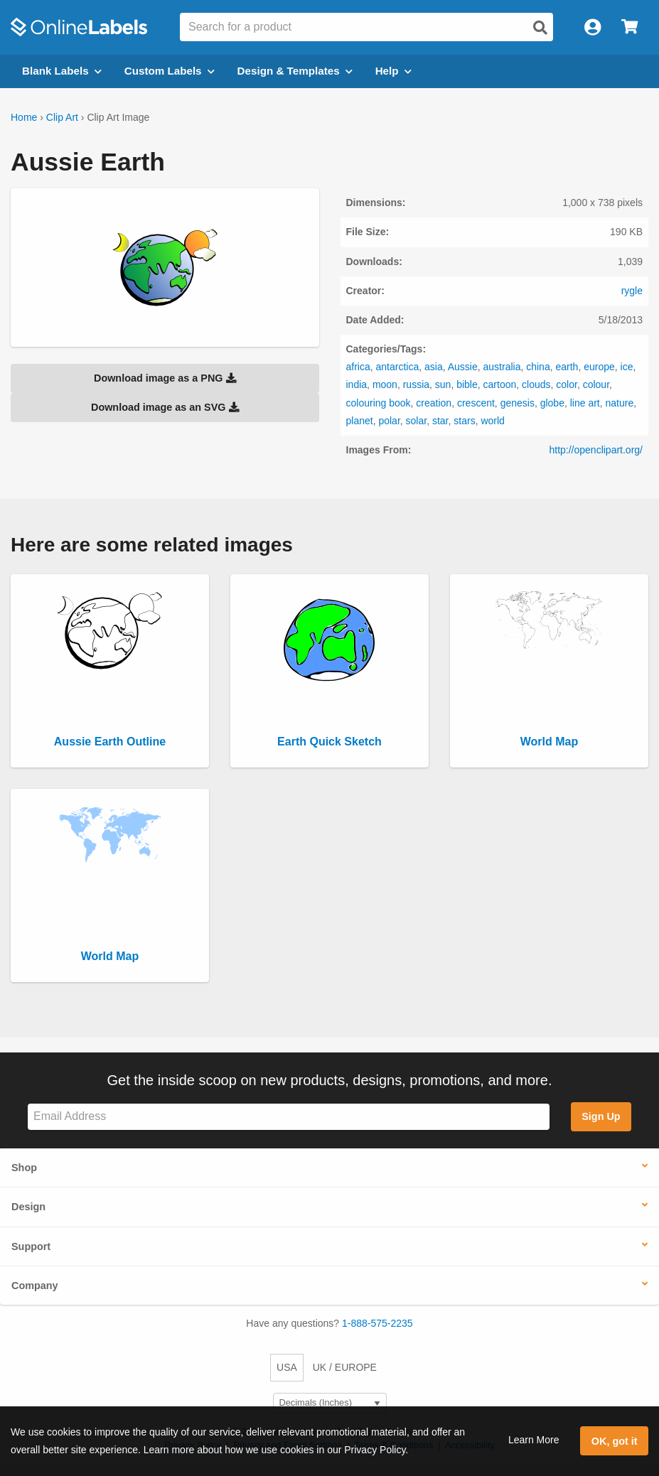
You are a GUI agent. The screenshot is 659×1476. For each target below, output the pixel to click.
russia (416, 384)
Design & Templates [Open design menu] (295, 71)
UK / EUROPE (345, 1367)
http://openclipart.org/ (596, 450)
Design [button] (28, 1206)
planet (359, 420)
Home (24, 117)
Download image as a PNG (165, 378)
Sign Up (601, 1116)
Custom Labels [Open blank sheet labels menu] (169, 71)
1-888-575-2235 (377, 1323)
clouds (536, 384)
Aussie (463, 366)
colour (596, 384)
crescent (476, 403)
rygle (632, 290)
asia (433, 366)
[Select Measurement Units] (330, 1403)
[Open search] (540, 28)
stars (464, 420)
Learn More (533, 1439)
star (440, 420)
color (566, 384)
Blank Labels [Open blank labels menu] (62, 71)
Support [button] (30, 1246)
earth (566, 366)
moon (385, 384)
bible (467, 384)
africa (358, 366)
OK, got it (614, 1441)
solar (416, 420)
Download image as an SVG (165, 407)
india (357, 384)
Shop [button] (24, 1167)
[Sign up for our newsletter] (289, 1117)
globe (552, 403)
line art (585, 403)
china (538, 366)
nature (620, 403)
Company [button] (34, 1285)
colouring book (378, 403)
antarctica (397, 366)
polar (389, 420)
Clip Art (62, 117)
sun (443, 384)
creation (433, 403)
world (492, 420)
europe (599, 366)
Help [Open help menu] (393, 71)
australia (502, 366)
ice (627, 366)
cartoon (500, 384)
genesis (517, 403)
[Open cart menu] (629, 27)
